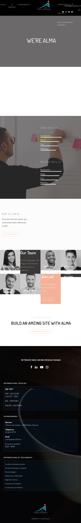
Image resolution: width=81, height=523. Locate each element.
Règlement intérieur (11, 480)
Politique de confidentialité (13, 476)
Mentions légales (10, 472)
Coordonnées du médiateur (14, 487)
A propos (12, 6)
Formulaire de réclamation (13, 484)
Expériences (64, 4)
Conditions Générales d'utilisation (16, 468)
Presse (61, 13)
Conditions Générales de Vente (15, 464)
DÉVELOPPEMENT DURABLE (65, 24)
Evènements (24, 4)
